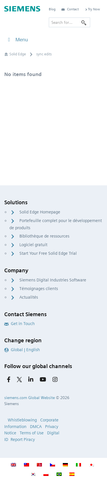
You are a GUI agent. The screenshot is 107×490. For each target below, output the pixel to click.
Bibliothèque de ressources (44, 236)
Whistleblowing (22, 420)
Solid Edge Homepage (39, 212)
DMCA (36, 426)
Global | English (22, 349)
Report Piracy (23, 439)
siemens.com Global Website (29, 397)
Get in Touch (19, 323)
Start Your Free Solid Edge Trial (48, 253)
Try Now (92, 9)
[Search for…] (69, 22)
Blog (52, 9)
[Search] (83, 22)
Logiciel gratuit (33, 244)
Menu (17, 39)
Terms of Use (32, 432)
